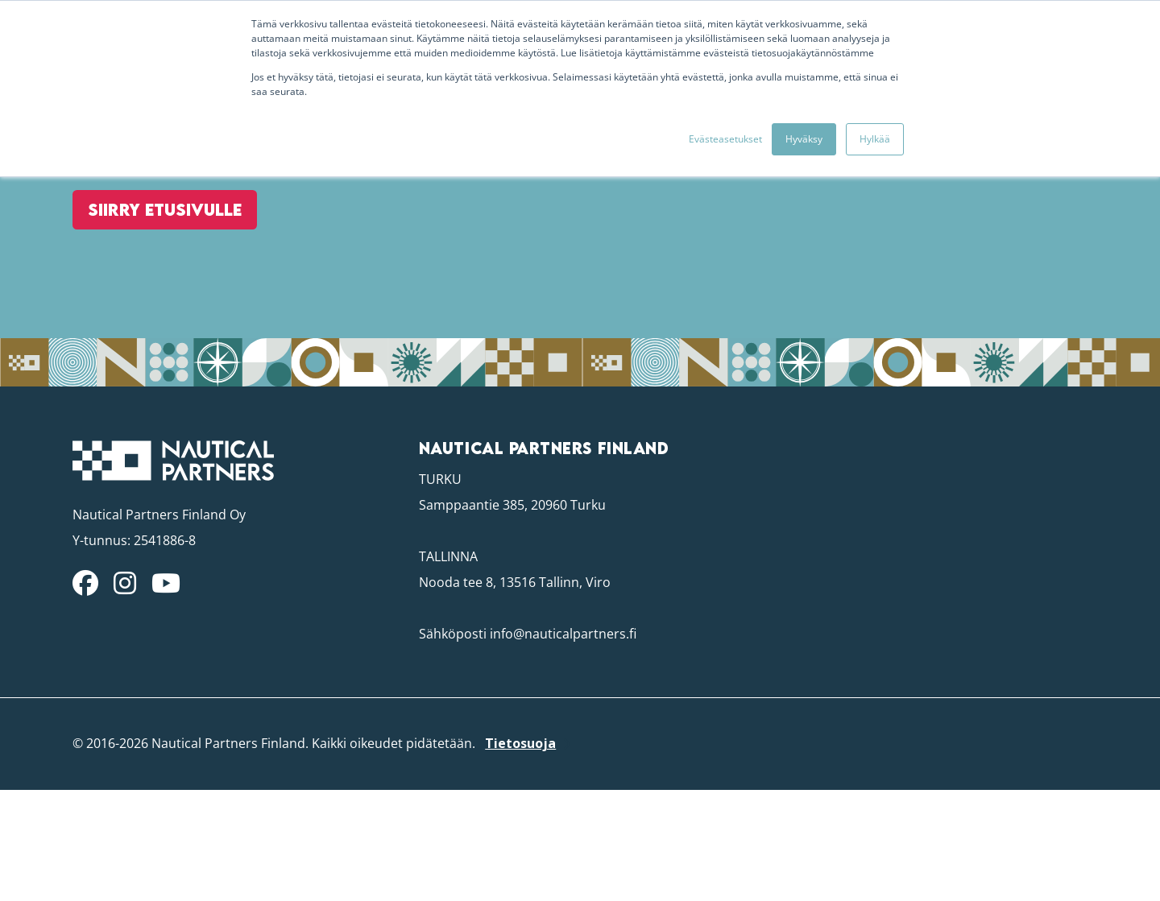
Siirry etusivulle (150, 282)
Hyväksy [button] (803, 139)
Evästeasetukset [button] (725, 139)
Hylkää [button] (875, 139)
